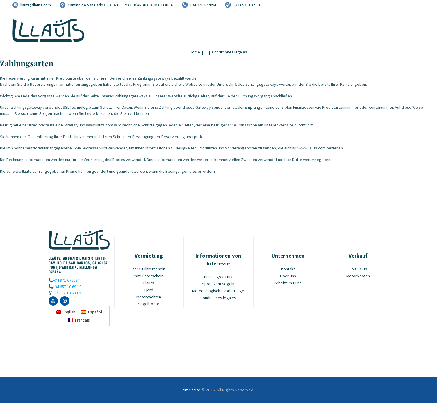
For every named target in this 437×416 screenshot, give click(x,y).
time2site (192, 390)
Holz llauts (358, 269)
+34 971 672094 (66, 280)
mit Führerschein (148, 275)
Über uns (288, 275)
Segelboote (148, 303)
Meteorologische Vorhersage (218, 290)
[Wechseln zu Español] (92, 313)
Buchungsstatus (218, 276)
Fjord (149, 289)
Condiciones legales (218, 297)
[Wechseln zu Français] (79, 321)
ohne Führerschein (149, 269)
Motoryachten (149, 296)
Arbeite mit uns (288, 282)
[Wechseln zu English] (66, 313)
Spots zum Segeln (218, 283)
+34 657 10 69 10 (67, 286)
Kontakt (288, 269)
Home (195, 52)
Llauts (148, 282)
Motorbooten (358, 275)
